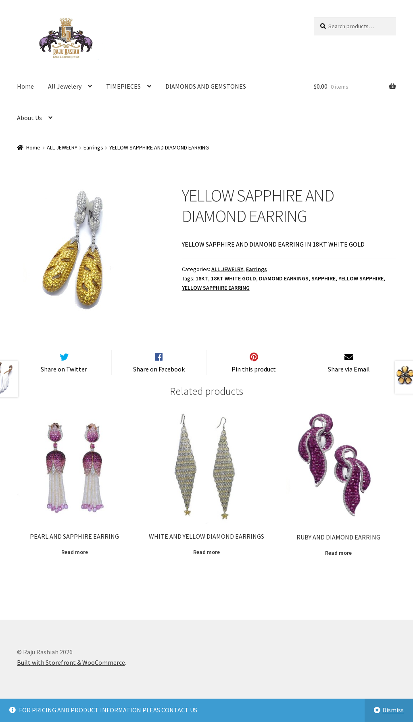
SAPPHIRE (323, 278)
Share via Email (349, 382)
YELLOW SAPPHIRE (361, 278)
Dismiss (393, 710)
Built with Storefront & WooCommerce (71, 676)
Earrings (93, 147)
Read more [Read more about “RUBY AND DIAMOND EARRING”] (338, 566)
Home (25, 86)
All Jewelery (64, 86)
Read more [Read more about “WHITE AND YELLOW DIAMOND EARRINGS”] (206, 565)
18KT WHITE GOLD (233, 278)
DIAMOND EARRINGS (284, 278)
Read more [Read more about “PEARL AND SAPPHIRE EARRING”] (74, 565)
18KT (202, 278)
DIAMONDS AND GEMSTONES (205, 86)
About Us (29, 118)
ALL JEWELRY (62, 147)
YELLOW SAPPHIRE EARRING (216, 287)
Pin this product (254, 382)
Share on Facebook (159, 382)
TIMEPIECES (123, 86)
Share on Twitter (64, 382)
